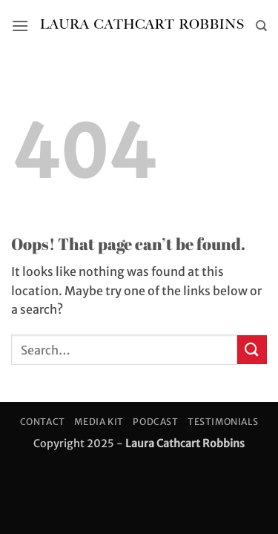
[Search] (261, 26)
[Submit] (252, 349)
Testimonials (223, 421)
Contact (42, 421)
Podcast (155, 421)
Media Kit (99, 421)
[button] (20, 25)
